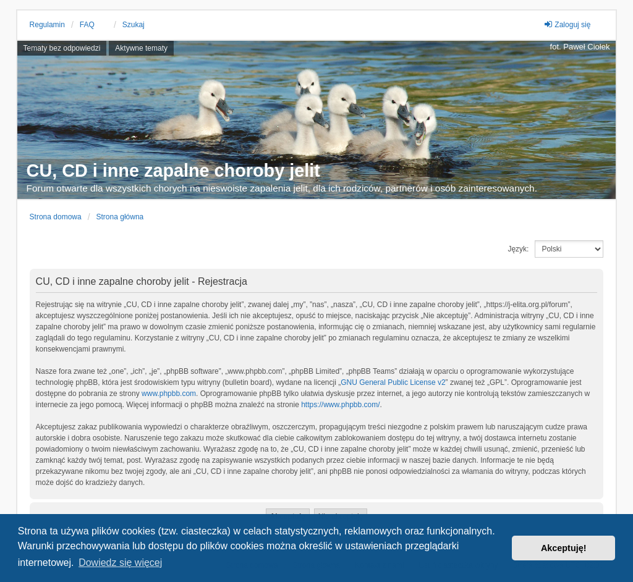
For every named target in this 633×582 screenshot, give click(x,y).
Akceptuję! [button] (564, 548)
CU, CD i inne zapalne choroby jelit (173, 171)
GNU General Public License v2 (393, 382)
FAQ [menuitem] (87, 24)
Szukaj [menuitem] (133, 24)
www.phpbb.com (169, 393)
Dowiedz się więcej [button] (120, 562)
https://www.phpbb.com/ (340, 404)
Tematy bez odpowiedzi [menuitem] (62, 48)
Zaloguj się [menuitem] (566, 24)
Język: (518, 249)
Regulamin (47, 24)
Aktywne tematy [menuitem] (141, 48)
